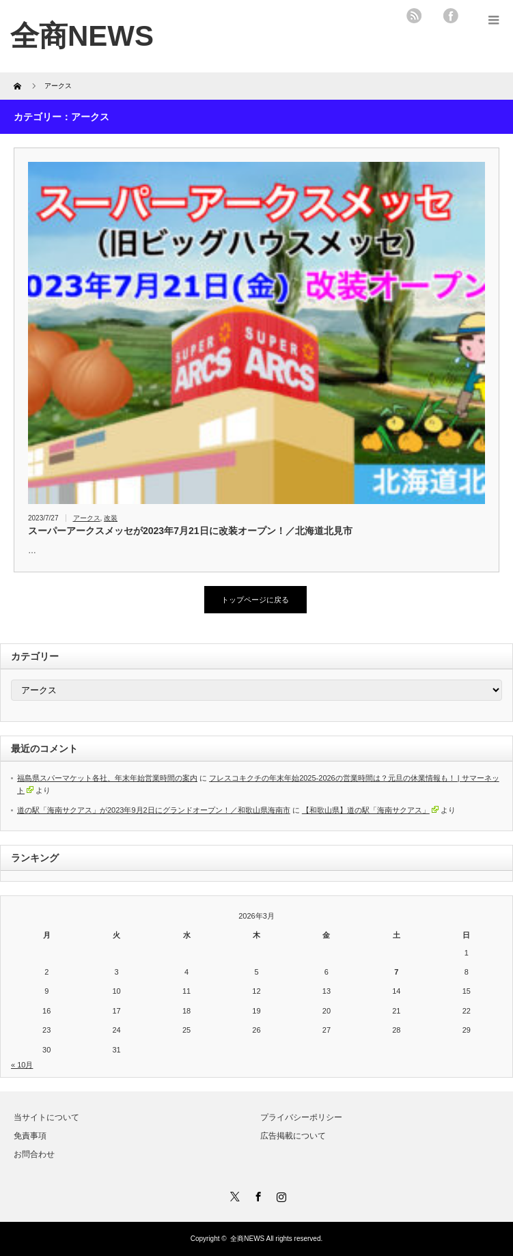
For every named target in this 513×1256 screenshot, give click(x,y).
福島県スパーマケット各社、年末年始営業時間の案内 (107, 778)
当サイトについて (46, 1117)
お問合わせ (34, 1154)
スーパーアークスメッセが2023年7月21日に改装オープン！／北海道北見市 (190, 530)
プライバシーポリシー (301, 1117)
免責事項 (30, 1136)
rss (413, 15)
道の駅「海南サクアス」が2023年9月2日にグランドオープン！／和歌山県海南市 (153, 810)
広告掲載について (293, 1136)
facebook (450, 15)
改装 (110, 518)
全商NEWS (247, 1238)
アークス (86, 518)
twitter (432, 15)
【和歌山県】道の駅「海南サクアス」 (370, 810)
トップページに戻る (255, 600)
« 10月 (22, 1065)
